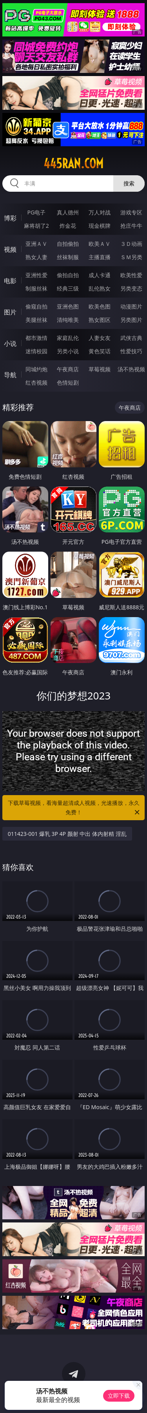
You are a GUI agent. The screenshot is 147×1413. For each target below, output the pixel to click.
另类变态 (131, 288)
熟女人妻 (36, 257)
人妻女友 (100, 337)
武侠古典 (131, 337)
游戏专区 (131, 212)
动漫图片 (131, 306)
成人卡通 (100, 275)
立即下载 (119, 1395)
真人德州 (68, 212)
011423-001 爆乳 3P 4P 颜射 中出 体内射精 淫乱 (67, 833)
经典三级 (68, 288)
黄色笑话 (100, 351)
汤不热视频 (131, 369)
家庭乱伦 (68, 337)
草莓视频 (100, 369)
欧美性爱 (131, 275)
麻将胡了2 (36, 225)
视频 (10, 249)
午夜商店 (68, 369)
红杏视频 (36, 382)
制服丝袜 (36, 288)
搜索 (128, 183)
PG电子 (36, 212)
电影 (10, 280)
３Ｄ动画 (131, 243)
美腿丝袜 (36, 319)
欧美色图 (100, 306)
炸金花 (68, 225)
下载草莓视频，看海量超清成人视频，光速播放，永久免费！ (74, 808)
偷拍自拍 (68, 275)
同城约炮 (36, 369)
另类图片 (131, 319)
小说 (10, 343)
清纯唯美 (68, 319)
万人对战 (100, 212)
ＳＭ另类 (131, 257)
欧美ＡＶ (100, 243)
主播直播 (100, 257)
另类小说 (68, 351)
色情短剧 (68, 382)
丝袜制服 (68, 257)
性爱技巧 (131, 351)
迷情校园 (36, 351)
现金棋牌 (100, 225)
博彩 (10, 218)
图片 (10, 312)
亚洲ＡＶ (36, 243)
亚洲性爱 (36, 275)
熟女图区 (100, 319)
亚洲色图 (68, 306)
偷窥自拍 (36, 306)
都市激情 (36, 337)
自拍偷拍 (68, 243)
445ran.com (73, 163)
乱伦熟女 (100, 288)
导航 (10, 375)
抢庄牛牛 (131, 225)
